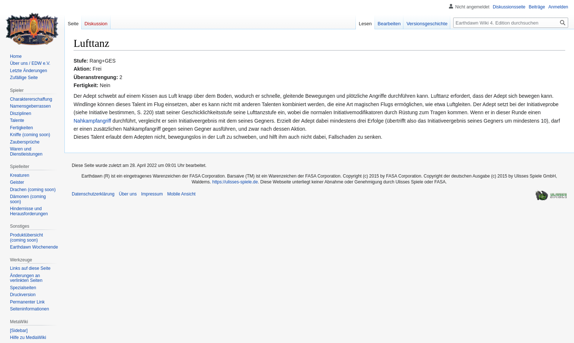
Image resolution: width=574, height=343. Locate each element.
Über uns (128, 194)
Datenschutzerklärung (93, 194)
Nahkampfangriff (92, 121)
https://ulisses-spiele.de (235, 181)
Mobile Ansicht (181, 194)
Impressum (152, 194)
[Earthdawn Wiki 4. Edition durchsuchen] (510, 23)
